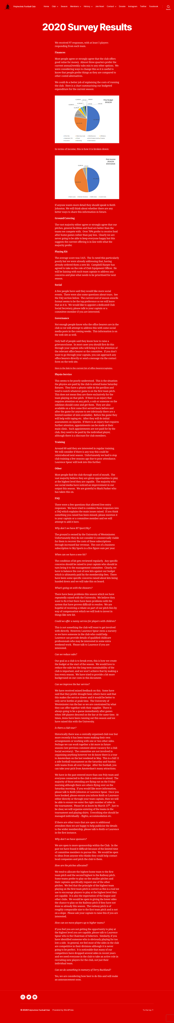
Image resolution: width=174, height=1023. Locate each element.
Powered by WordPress (65, 1017)
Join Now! (99, 8)
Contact (110, 8)
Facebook (153, 8)
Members (74, 8)
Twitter (143, 8)
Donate (122, 8)
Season (64, 8)
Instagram (132, 8)
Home (46, 8)
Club (54, 8)
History (87, 8)
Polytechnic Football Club (40, 1017)
